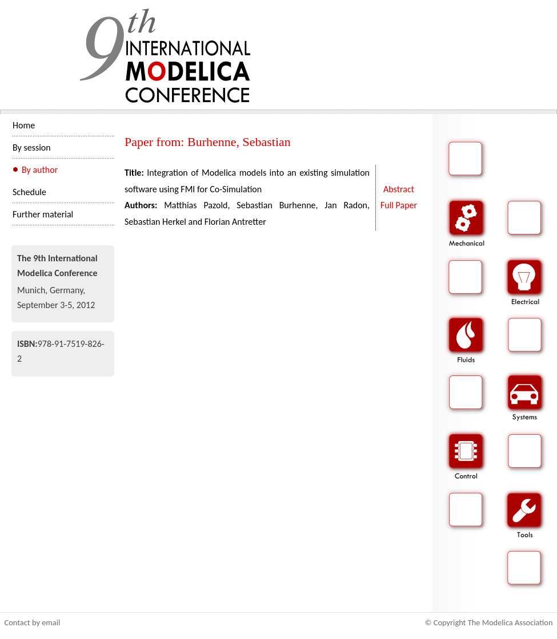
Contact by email (33, 622)
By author (40, 169)
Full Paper (398, 205)
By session (32, 147)
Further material (43, 214)
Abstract (398, 189)
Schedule (29, 192)
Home (24, 125)
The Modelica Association (510, 622)
